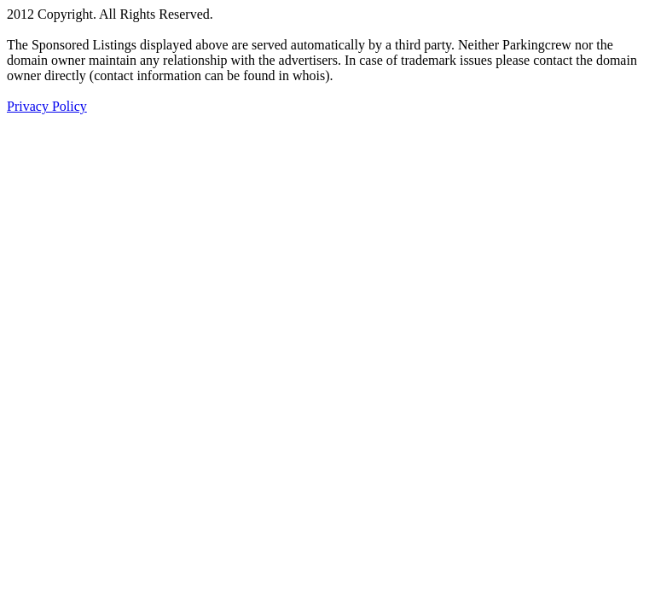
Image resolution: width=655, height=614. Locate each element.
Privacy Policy (47, 106)
